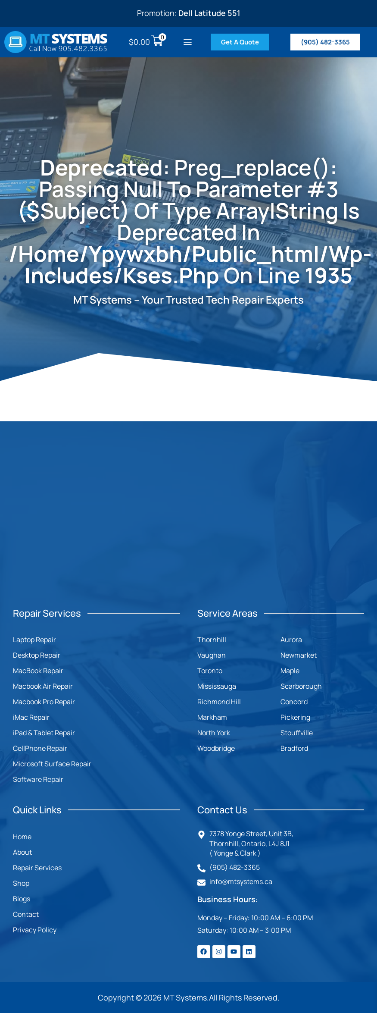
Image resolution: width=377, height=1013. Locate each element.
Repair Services (37, 867)
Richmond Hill (219, 701)
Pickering (295, 717)
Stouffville (296, 732)
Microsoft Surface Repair (52, 763)
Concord (294, 701)
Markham (212, 717)
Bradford (294, 748)
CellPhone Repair (40, 748)
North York (213, 732)
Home (22, 836)
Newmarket (298, 655)
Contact (26, 914)
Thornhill (211, 639)
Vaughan (211, 655)
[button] (187, 42)
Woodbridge (216, 748)
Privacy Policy (34, 930)
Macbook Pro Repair (44, 701)
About (22, 852)
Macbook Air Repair (43, 686)
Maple (289, 670)
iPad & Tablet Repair (44, 732)
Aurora (291, 639)
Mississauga (216, 686)
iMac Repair (31, 717)
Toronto (209, 670)
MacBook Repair (38, 670)
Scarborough (301, 686)
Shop (21, 883)
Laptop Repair (34, 639)
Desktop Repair (36, 655)
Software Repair (38, 779)
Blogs (21, 898)
